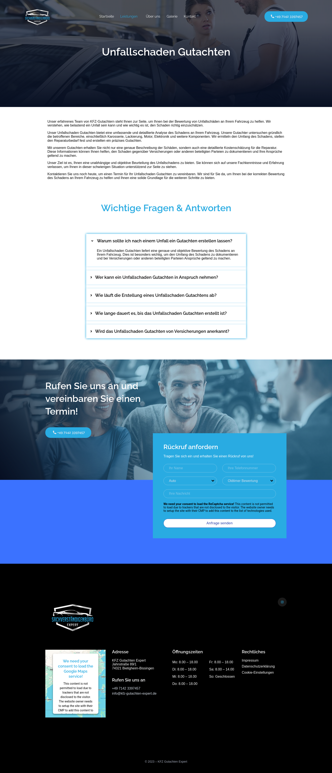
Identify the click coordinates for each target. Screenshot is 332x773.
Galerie (172, 16)
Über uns (153, 16)
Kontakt (190, 16)
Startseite (106, 16)
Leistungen (128, 16)
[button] (166, 241)
